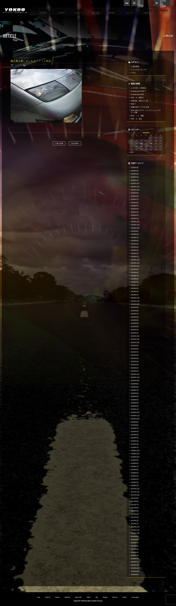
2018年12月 (135, 450)
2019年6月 (135, 431)
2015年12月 (135, 565)
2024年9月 (135, 231)
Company (105, 597)
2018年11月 (135, 454)
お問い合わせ (127, 3)
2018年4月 (135, 476)
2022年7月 (135, 314)
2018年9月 (135, 460)
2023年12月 (135, 260)
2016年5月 (135, 549)
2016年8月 (135, 539)
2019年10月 (135, 419)
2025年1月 (135, 218)
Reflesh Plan (78, 597)
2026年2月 (135, 177)
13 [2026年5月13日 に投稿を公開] (141, 143)
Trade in (89, 597)
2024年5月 (135, 244)
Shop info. (115, 597)
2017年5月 (135, 511)
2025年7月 (135, 199)
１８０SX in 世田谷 (138, 88)
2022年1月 (135, 333)
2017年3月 (135, 517)
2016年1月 (135, 562)
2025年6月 (135, 202)
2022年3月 (135, 326)
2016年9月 (135, 536)
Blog (97, 597)
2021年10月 (135, 342)
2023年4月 (135, 285)
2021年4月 (135, 361)
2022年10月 (135, 304)
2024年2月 (135, 253)
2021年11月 (135, 339)
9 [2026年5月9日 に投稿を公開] (155, 141)
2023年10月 (135, 266)
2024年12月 (135, 222)
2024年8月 (135, 234)
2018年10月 (135, 457)
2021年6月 (135, 355)
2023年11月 (135, 263)
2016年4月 (135, 552)
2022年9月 (135, 307)
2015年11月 (135, 568)
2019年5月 (135, 435)
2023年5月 (135, 282)
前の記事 (59, 143)
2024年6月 (135, 241)
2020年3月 (135, 403)
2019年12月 (135, 412)
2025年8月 (135, 196)
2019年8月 (135, 425)
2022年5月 (135, 320)
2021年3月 (135, 365)
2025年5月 (135, 206)
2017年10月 (135, 495)
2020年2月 (135, 406)
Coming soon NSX (137, 94)
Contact (125, 597)
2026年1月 (135, 180)
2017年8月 (135, 501)
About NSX (67, 597)
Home (38, 597)
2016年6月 (135, 546)
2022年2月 (135, 330)
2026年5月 (135, 167)
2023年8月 (135, 272)
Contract (57, 597)
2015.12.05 (17, 65)
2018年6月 (135, 469)
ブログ (44, 65)
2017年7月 (135, 505)
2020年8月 (135, 387)
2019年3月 (135, 441)
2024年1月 (135, 256)
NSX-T (133, 104)
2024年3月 (135, 250)
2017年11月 (135, 492)
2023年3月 (135, 288)
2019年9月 (135, 422)
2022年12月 (135, 298)
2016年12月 (135, 527)
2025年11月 (135, 187)
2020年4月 (135, 400)
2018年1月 (135, 485)
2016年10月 (135, 533)
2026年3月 (135, 174)
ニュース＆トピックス (33, 65)
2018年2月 (135, 482)
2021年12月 (135, 336)
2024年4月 (135, 247)
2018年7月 (135, 466)
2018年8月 (135, 463)
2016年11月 (135, 530)
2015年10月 (135, 571)
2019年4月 (135, 438)
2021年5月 (135, 358)
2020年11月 (135, 377)
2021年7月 (135, 352)
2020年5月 (135, 396)
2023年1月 (135, 295)
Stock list (47, 597)
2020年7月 (135, 390)
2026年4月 (135, 171)
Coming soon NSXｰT (138, 91)
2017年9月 (135, 498)
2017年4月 (135, 514)
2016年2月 (135, 558)
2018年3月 (135, 479)
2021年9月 (135, 345)
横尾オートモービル (15, 10)
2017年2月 (135, 520)
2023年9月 (135, 269)
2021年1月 (135, 371)
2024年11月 (135, 225)
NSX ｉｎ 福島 (137, 116)
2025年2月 (135, 215)
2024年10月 (135, 228)
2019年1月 (135, 447)
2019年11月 (135, 415)
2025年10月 (135, 190)
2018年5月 (135, 473)
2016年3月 (135, 555)
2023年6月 (135, 279)
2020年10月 (135, 380)
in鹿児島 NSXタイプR (139, 101)
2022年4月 (135, 323)
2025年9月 (135, 193)
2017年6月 (135, 508)
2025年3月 (135, 212)
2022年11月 (135, 301)
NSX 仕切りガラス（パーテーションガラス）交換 (146, 111)
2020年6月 (135, 393)
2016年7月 (135, 543)
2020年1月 (135, 409)
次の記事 (75, 143)
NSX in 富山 (136, 119)
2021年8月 (135, 349)
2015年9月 (135, 574)
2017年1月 (135, 524)
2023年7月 (135, 276)
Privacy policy (135, 597)
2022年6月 (135, 317)
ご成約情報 (135, 66)
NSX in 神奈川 (137, 97)
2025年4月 (135, 209)
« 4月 (131, 152)
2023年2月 (135, 291)
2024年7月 (135, 237)
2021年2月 (135, 368)
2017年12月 (135, 489)
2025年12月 (135, 183)
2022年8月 (135, 311)
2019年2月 (135, 444)
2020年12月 (135, 374)
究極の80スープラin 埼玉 (140, 107)
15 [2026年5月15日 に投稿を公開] (151, 143)
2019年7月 (135, 428)
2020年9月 (135, 384)
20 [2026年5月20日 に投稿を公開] (141, 146)
